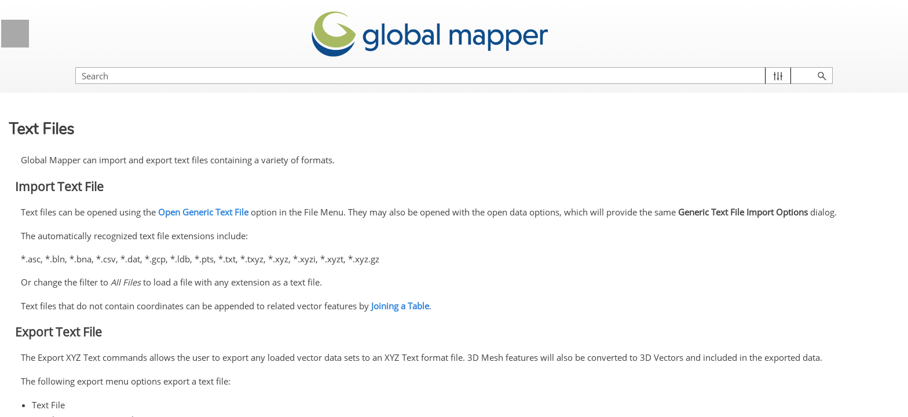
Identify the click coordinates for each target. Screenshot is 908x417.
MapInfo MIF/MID (88, 99)
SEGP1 (70, 364)
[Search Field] (783, 64)
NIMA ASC (76, 186)
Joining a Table (595, 294)
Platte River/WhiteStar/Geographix (108, 292)
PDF (64, 264)
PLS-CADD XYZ (87, 320)
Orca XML (75, 207)
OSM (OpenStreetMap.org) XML (107, 236)
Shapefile (73, 385)
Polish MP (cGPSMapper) (104, 342)
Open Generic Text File (398, 195)
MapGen (72, 78)
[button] (845, 64)
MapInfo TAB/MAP (90, 121)
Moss (66, 164)
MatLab (70, 143)
